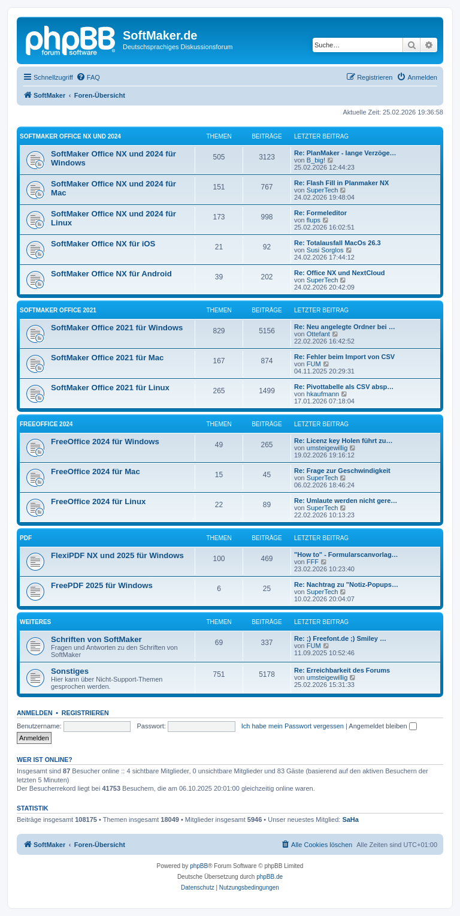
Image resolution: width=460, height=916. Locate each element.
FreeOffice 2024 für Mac (95, 471)
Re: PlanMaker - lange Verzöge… (345, 152)
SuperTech (322, 190)
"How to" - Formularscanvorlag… (346, 554)
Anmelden (35, 712)
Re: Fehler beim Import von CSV (344, 356)
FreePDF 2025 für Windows (102, 585)
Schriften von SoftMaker (96, 639)
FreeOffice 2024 (46, 424)
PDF (26, 538)
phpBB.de (269, 876)
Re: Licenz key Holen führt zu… (343, 440)
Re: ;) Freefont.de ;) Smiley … (340, 638)
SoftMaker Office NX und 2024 (70, 136)
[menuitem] (88, 77)
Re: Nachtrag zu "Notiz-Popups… (346, 584)
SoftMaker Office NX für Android (111, 273)
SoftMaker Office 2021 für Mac (107, 357)
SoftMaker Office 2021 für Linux (110, 387)
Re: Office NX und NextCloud (339, 272)
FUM (314, 363)
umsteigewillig (327, 447)
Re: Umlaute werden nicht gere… (345, 500)
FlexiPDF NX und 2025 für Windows (117, 555)
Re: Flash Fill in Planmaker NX (341, 182)
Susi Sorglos (325, 250)
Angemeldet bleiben (382, 726)
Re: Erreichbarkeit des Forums (342, 670)
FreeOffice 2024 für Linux (98, 501)
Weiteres (35, 622)
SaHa (350, 819)
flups (313, 220)
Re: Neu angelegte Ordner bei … (344, 326)
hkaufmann (323, 393)
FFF (313, 561)
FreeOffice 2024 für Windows (105, 441)
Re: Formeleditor (320, 212)
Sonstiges (70, 671)
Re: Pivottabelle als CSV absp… (344, 386)
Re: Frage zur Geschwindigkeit (342, 470)
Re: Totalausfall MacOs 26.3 (337, 242)
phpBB (199, 866)
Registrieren (85, 712)
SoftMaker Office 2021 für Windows (117, 327)
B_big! (316, 160)
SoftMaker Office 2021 (58, 310)
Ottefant (318, 334)
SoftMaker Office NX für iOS (103, 243)
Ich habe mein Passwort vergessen (292, 726)
